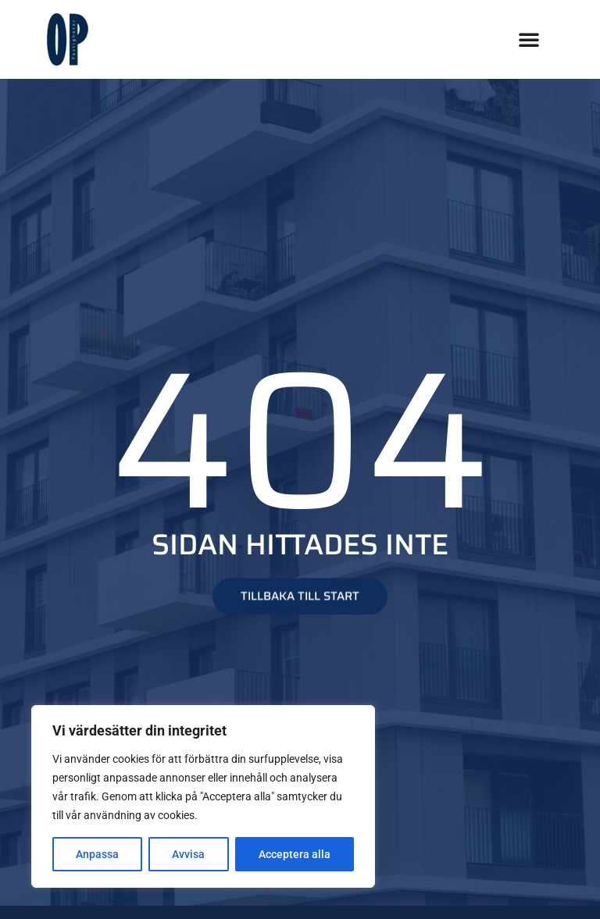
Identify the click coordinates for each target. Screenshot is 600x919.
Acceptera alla (294, 854)
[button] (528, 39)
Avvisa (188, 854)
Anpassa (97, 854)
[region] (203, 796)
